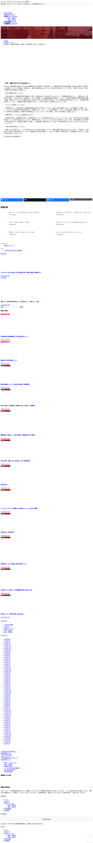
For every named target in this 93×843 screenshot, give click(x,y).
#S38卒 (7, 250)
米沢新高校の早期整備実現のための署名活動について (14, 336)
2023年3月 (7, 706)
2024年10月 (7, 671)
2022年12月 (7, 711)
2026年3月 (7, 641)
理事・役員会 (12, 20)
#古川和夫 (12, 250)
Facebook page (46, 819)
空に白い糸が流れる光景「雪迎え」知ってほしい (70, 232)
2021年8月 (7, 740)
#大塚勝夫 (19, 250)
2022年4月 (7, 725)
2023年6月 (7, 700)
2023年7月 (7, 698)
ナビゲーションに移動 (22, 1)
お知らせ (7, 626)
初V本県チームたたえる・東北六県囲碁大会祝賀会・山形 (71, 222)
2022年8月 (7, 718)
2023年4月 (7, 704)
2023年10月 (7, 693)
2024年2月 (7, 686)
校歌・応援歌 (8, 764)
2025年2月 (7, 664)
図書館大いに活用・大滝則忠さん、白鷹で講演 (21, 232)
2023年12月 (7, 689)
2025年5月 (7, 659)
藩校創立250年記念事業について (9, 360)
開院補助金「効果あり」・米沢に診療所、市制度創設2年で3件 (18, 435)
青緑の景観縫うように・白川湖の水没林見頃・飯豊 (15, 384)
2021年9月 (7, 738)
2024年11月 (7, 670)
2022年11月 (7, 713)
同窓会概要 (7, 808)
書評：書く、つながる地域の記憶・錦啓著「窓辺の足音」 (24, 212)
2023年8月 (7, 697)
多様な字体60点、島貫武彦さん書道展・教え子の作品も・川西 (18, 405)
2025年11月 (7, 648)
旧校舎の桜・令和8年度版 (7, 532)
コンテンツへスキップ (8, 1)
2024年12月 (7, 668)
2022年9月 (7, 716)
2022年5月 (7, 724)
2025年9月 (7, 652)
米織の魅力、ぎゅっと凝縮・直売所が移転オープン (14, 563)
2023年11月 (7, 691)
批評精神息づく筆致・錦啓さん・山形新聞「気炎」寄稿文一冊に (73, 212)
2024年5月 (7, 680)
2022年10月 (7, 715)
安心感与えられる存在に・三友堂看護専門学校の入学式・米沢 (16, 590)
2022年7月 (7, 720)
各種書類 (7, 810)
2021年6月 (7, 743)
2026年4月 (7, 639)
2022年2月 (7, 729)
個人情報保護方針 (9, 770)
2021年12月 (7, 733)
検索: (2, 307)
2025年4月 (7, 661)
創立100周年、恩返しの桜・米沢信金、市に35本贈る (15, 460)
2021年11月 (7, 734)
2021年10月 (7, 736)
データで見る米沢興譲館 (11, 768)
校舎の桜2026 (4, 484)
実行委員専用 (8, 771)
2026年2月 (7, 643)
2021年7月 (7, 742)
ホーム (6, 799)
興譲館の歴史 (8, 766)
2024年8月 (7, 675)
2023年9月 (7, 695)
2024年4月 (7, 682)
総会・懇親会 (12, 18)
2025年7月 (7, 655)
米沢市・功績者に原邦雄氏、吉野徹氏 (19, 222)
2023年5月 (7, 702)
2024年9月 (7, 673)
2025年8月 (7, 653)
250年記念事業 (8, 624)
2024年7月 (7, 677)
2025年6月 (7, 657)
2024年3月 (7, 684)
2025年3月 (7, 662)
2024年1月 (7, 688)
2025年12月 (7, 646)
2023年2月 (7, 707)
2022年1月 (7, 731)
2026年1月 (7, 644)
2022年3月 (7, 727)
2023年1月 (7, 709)
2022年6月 (7, 722)
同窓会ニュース (9, 245)
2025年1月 (7, 666)
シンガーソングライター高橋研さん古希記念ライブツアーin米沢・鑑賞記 (19, 508)
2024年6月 (7, 679)
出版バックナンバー (10, 762)
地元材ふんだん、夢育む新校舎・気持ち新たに (12, 614)
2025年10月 (7, 650)
